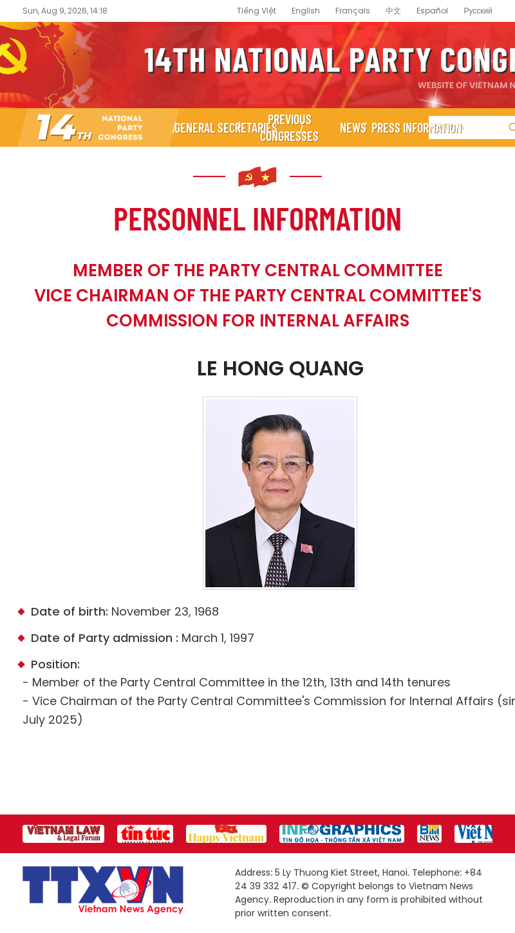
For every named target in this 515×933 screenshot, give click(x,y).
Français (352, 10)
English (306, 10)
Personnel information (257, 217)
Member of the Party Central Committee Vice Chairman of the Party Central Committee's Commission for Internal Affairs (258, 295)
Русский (478, 10)
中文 (393, 10)
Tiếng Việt (256, 10)
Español (432, 10)
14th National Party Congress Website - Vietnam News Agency (257, 65)
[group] (63, 834)
